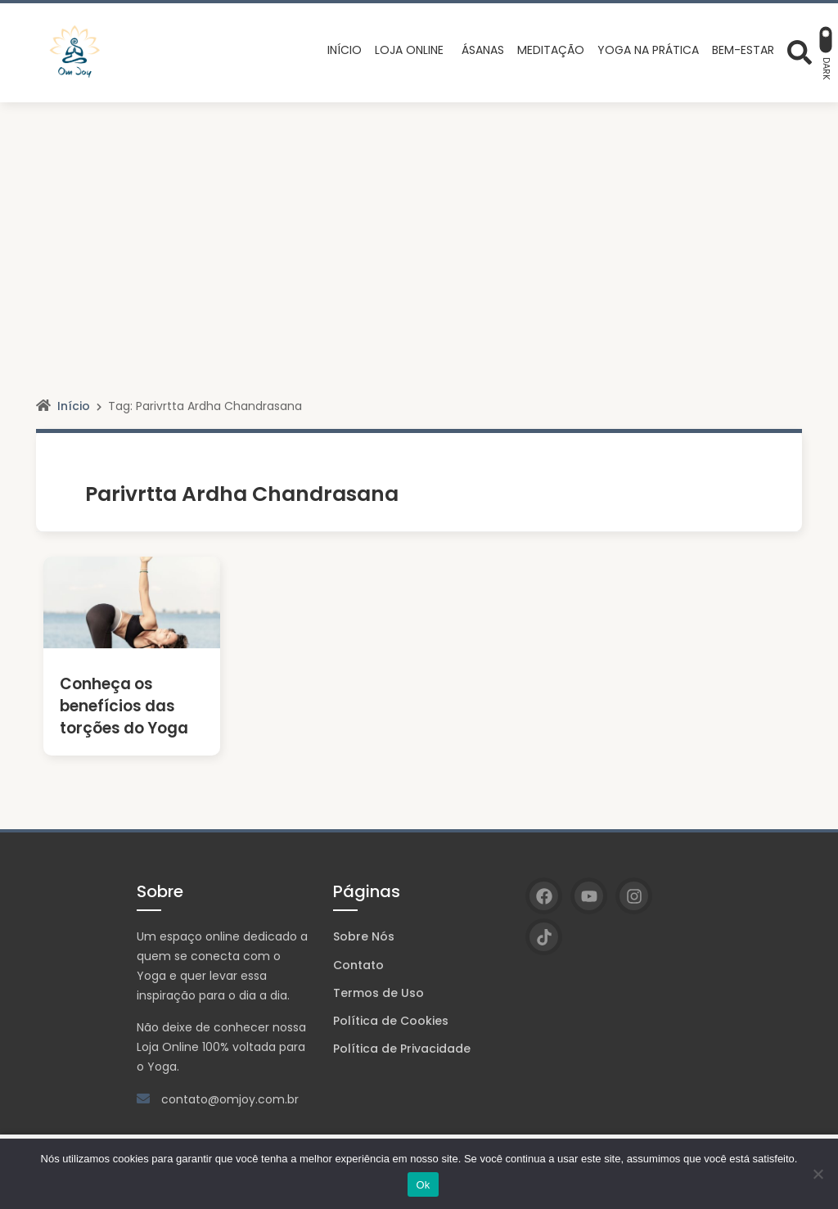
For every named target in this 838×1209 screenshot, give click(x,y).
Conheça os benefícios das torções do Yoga (122, 706)
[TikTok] (543, 937)
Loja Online (168, 1047)
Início (73, 406)
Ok (423, 1185)
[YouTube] (588, 896)
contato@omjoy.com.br (230, 1099)
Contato (358, 965)
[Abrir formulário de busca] (799, 51)
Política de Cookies (390, 1021)
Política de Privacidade (402, 1048)
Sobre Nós (363, 936)
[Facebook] (543, 896)
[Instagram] (633, 896)
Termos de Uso (378, 993)
